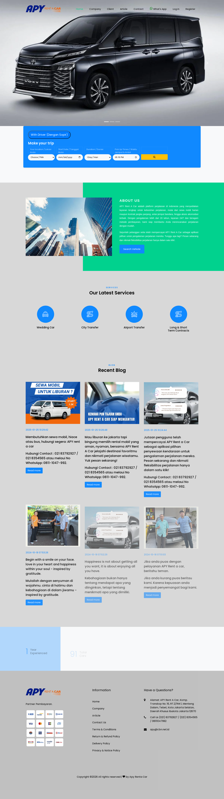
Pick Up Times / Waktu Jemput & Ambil (126, 152)
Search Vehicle (131, 251)
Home (79, 9)
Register (190, 9)
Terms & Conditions (104, 729)
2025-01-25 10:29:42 (37, 432)
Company (95, 9)
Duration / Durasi (94, 151)
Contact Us (99, 722)
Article (123, 9)
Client (110, 9)
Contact (139, 9)
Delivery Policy (101, 743)
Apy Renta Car (138, 777)
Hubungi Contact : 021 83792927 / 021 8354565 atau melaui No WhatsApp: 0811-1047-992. (52, 461)
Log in (176, 9)
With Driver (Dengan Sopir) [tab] (49, 136)
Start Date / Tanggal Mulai (68, 152)
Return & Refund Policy (106, 736)
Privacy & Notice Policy (106, 750)
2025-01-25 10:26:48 (96, 434)
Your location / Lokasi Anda (40, 152)
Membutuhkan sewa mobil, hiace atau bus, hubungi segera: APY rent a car (53, 445)
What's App (158, 9)
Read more (34, 473)
